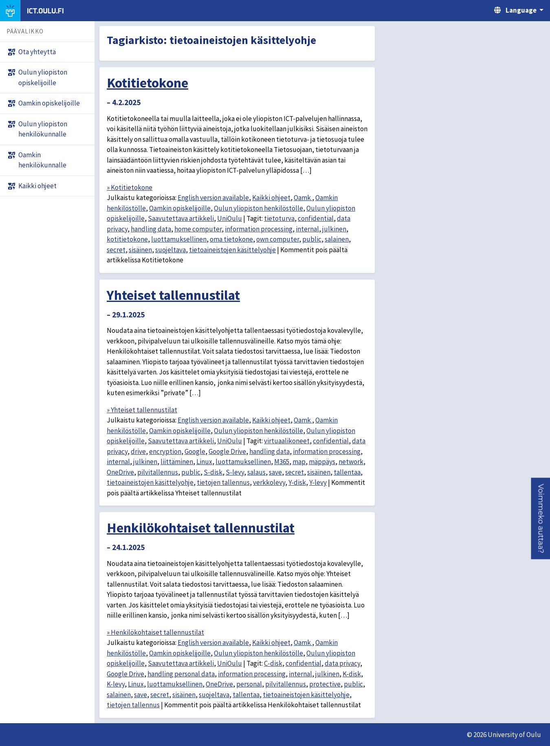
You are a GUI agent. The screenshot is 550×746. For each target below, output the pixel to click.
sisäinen (140, 249)
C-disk (273, 663)
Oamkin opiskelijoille (180, 208)
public (311, 239)
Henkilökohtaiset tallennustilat (201, 527)
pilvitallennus (157, 472)
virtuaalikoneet (287, 440)
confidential (316, 218)
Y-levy (318, 482)
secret (116, 249)
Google (195, 451)
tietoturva (279, 218)
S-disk (213, 472)
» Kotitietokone (129, 187)
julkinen (334, 228)
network (351, 461)
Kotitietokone (147, 82)
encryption (165, 451)
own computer (277, 239)
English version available (213, 197)
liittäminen (177, 461)
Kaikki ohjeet (271, 197)
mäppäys (322, 461)
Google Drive (227, 451)
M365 (281, 461)
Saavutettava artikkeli (181, 218)
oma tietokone (231, 239)
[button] (540, 518)
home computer (198, 228)
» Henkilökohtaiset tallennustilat (155, 632)
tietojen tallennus (223, 482)
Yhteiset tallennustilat (173, 295)
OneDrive (120, 472)
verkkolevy (269, 482)
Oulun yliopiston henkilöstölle (258, 208)
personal (249, 684)
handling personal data (181, 673)
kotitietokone (127, 239)
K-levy (116, 684)
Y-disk (297, 482)
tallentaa (347, 472)
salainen (337, 239)
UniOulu (229, 218)
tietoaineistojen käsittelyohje (232, 249)
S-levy (235, 472)
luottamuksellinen (179, 239)
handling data (151, 228)
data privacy (342, 663)
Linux (204, 461)
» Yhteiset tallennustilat (142, 409)
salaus (256, 472)
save (275, 472)
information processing (259, 228)
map (299, 461)
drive (138, 451)
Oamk (303, 197)
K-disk (352, 673)
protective (325, 684)
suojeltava (170, 249)
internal (307, 228)
